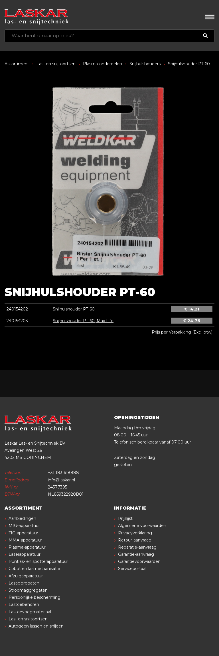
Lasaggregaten (24, 583)
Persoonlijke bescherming (34, 597)
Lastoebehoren (24, 604)
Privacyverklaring (135, 533)
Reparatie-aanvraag (137, 547)
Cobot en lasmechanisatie (34, 568)
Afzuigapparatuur (26, 576)
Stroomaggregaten (28, 590)
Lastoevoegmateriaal (30, 611)
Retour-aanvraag (134, 540)
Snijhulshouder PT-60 (74, 309)
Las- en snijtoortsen (56, 63)
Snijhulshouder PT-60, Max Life (83, 320)
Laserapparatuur (24, 554)
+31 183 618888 (63, 472)
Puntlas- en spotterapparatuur (38, 561)
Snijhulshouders (145, 63)
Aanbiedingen (22, 518)
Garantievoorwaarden (139, 561)
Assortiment (17, 63)
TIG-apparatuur (23, 533)
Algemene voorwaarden (142, 525)
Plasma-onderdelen (102, 63)
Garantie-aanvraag (136, 554)
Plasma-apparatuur (27, 547)
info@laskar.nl (61, 480)
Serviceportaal (132, 568)
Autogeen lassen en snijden (36, 626)
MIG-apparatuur (24, 525)
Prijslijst (125, 518)
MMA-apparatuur (25, 540)
